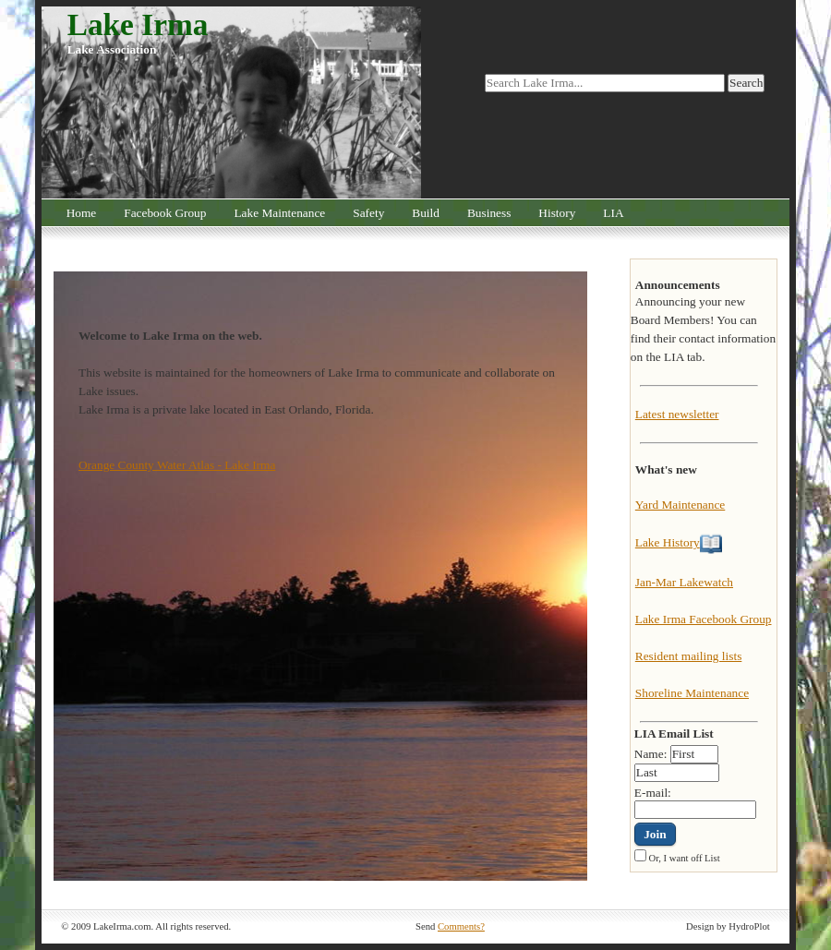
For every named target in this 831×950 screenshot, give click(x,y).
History (556, 213)
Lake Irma (138, 24)
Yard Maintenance (680, 504)
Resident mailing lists (688, 656)
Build (426, 213)
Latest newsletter (677, 414)
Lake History (667, 542)
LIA (613, 213)
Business (489, 213)
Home (81, 213)
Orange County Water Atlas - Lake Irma (176, 465)
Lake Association (112, 49)
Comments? (461, 926)
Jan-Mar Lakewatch (684, 582)
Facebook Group (165, 213)
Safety (368, 213)
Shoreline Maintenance (692, 693)
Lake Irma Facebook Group (703, 619)
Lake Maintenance (279, 213)
